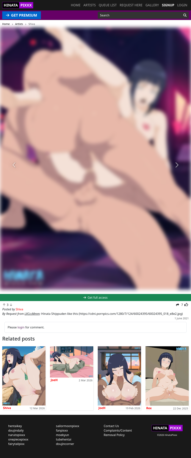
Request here (131, 5)
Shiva (7, 408)
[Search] (185, 15)
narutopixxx (16, 435)
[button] (14, 165)
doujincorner (65, 444)
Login (182, 5)
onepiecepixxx (18, 439)
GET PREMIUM (21, 15)
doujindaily (16, 430)
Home (75, 5)
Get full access (95, 297)
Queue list (108, 5)
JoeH (54, 380)
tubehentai (63, 439)
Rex (149, 408)
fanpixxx (62, 430)
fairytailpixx (16, 444)
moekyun (62, 435)
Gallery (152, 5)
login (21, 327)
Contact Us (111, 426)
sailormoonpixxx (67, 426)
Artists (89, 5)
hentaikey (15, 426)
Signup (168, 5)
